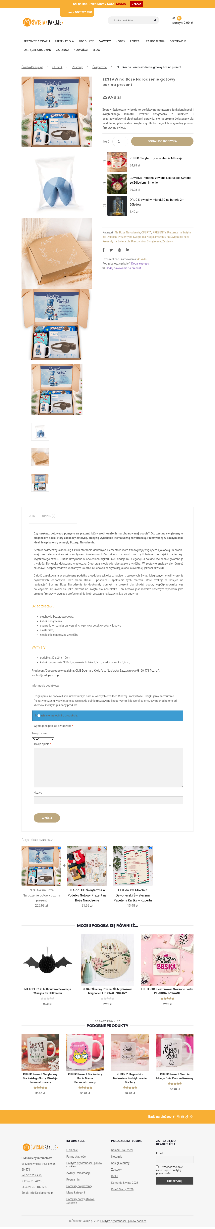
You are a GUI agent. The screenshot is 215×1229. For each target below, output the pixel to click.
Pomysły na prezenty (79, 1188)
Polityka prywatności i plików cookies (84, 1167)
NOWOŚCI (81, 50)
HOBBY (120, 41)
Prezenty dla (64, 41)
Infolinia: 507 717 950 (77, 12)
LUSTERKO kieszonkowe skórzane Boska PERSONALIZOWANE (167, 992)
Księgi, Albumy (120, 1165)
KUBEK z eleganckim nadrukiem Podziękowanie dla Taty (130, 1080)
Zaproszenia (155, 41)
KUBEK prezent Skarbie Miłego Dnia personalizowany (174, 1078)
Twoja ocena (39, 733)
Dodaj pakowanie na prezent (123, 268)
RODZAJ (135, 41)
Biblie (114, 1178)
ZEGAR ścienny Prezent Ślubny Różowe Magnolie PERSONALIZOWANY (107, 992)
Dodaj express (140, 263)
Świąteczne (99, 67)
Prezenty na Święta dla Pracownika (124, 241)
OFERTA (57, 67)
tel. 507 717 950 (31, 1177)
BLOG (96, 50)
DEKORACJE (178, 41)
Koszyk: (183, 20)
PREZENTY (159, 232)
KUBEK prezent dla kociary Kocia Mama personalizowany (85, 1080)
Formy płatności (76, 1158)
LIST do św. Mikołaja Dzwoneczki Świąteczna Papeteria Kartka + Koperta (133, 895)
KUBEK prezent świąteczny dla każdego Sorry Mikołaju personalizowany (40, 1080)
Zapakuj (62, 50)
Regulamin (73, 1181)
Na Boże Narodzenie (127, 232)
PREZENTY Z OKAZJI (37, 41)
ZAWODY (104, 41)
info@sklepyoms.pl (41, 1195)
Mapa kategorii (75, 1194)
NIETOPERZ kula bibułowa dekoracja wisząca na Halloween (47, 992)
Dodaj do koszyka (162, 141)
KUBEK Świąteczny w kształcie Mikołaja (156, 158)
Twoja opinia (42, 744)
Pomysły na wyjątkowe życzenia (80, 1203)
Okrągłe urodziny (37, 50)
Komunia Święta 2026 (124, 1185)
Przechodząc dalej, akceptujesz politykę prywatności (170, 1172)
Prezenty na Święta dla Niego (136, 236)
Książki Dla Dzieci (122, 1152)
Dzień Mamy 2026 (122, 1191)
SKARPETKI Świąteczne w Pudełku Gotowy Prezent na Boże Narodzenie (87, 895)
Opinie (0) (48, 516)
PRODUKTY (86, 41)
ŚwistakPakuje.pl (32, 67)
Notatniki (116, 1158)
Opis (32, 516)
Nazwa (38, 792)
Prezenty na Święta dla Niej (172, 236)
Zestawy (77, 67)
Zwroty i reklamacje (78, 1175)
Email (159, 1155)
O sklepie (72, 1152)
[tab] (32, 516)
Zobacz (136, 4)
